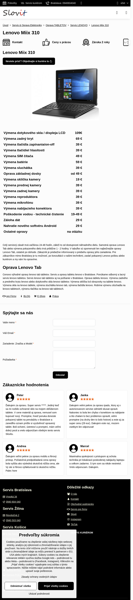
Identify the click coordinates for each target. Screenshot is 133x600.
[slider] (23, 399)
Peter (20, 395)
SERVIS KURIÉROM (82, 532)
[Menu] (126, 12)
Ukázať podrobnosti (39, 593)
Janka (84, 395)
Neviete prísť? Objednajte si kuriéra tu (29, 61)
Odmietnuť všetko (20, 586)
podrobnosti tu (64, 558)
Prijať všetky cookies (56, 586)
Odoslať (60, 375)
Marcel (84, 446)
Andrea (21, 446)
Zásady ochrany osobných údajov (39, 576)
